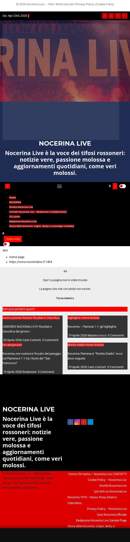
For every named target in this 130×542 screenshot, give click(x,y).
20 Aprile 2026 (13, 340)
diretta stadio (77, 345)
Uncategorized (12, 345)
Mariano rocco (97, 335)
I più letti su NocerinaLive (110, 491)
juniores (17, 318)
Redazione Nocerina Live (23, 221)
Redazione (30, 372)
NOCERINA (15, 202)
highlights (74, 318)
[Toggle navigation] (59, 186)
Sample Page (118, 520)
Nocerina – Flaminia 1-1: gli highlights (92, 326)
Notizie (28, 318)
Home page (16, 257)
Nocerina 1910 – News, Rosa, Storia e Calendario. (92, 500)
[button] (110, 186)
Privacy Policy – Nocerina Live (107, 509)
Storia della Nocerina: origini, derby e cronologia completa (41, 226)
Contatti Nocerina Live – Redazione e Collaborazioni (38, 211)
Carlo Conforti (32, 340)
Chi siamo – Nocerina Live (95, 474)
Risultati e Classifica (46, 318)
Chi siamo (14, 216)
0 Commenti (50, 340)
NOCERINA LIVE (65, 143)
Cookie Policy (105, 4)
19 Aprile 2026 (78, 335)
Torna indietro (65, 298)
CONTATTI (120, 474)
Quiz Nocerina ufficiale (112, 514)
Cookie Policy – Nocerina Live (107, 480)
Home (12, 197)
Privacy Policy (85, 4)
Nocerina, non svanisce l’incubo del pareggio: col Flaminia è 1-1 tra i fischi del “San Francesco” (31, 358)
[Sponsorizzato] (65, 535)
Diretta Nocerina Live (21, 207)
